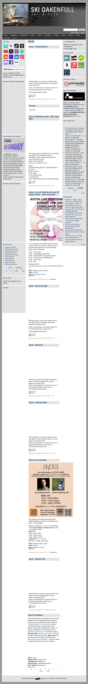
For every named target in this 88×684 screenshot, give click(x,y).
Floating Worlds (34, 624)
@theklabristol (79, 130)
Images (56, 35)
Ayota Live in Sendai (37, 460)
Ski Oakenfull (45, 624)
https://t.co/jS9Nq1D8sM (73, 175)
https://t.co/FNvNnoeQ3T (74, 183)
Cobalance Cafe (40, 274)
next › (17, 271)
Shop (78, 35)
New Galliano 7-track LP (73, 203)
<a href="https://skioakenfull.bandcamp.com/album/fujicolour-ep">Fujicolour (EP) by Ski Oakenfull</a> (13, 108)
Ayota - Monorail (36, 345)
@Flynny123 (72, 179)
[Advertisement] (14, 300)
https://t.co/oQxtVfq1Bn (73, 136)
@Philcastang (73, 128)
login (82, 33)
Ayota (63, 35)
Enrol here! (76, 116)
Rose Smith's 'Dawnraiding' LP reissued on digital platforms (74, 220)
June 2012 (8, 256)
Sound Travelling (35, 615)
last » (48, 671)
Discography (24, 35)
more (83, 193)
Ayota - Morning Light (38, 286)
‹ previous (18, 267)
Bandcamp (48, 90)
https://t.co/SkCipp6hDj (73, 162)
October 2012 (9, 253)
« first (9, 267)
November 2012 (10, 251)
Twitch (8, 160)
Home (5, 35)
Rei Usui (41, 632)
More (83, 244)
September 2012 (10, 255)
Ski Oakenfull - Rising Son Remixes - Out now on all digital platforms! (73, 215)
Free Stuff (7, 38)
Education (48, 35)
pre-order (48, 633)
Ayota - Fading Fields (38, 402)
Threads (32, 106)
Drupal (46, 678)
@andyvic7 (72, 139)
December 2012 (10, 249)
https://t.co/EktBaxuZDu (73, 149)
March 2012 (9, 262)
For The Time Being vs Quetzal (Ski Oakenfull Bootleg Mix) (72, 226)
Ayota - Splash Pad (37, 559)
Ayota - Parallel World (38, 47)
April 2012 (8, 260)
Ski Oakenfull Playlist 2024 (74, 230)
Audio (32, 35)
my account (75, 33)
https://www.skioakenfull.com (38, 163)
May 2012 (8, 258)
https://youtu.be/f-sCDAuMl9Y (38, 639)
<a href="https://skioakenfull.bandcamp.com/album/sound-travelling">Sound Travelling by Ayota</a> (44, 649)
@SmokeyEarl (73, 166)
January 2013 (9, 247)
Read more (32, 95)
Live (14, 38)
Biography (14, 35)
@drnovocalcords (74, 153)
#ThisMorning (80, 181)
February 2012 (9, 264)
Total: (70, 49)
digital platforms (52, 88)
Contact (70, 35)
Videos (39, 35)
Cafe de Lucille (39, 547)
